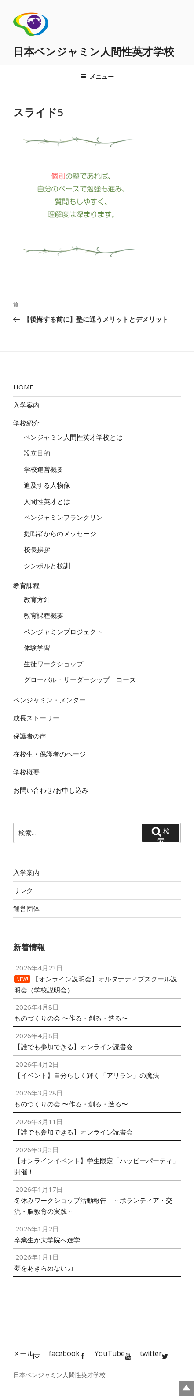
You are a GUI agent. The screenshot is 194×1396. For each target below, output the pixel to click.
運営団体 (26, 908)
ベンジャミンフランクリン (63, 517)
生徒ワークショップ (53, 663)
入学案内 (26, 404)
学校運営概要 (43, 469)
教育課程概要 (43, 615)
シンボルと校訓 (47, 565)
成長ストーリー (36, 717)
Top (186, 1388)
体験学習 (37, 647)
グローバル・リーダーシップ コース (80, 679)
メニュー (97, 76)
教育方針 (37, 599)
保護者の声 (29, 735)
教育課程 (26, 585)
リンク (23, 890)
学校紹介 (26, 423)
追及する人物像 (47, 485)
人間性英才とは (47, 501)
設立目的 (37, 452)
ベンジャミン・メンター (49, 699)
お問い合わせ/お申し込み (50, 790)
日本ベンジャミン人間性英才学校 (93, 51)
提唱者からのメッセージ (60, 533)
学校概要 (26, 772)
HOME (23, 386)
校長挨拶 (37, 549)
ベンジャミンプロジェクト (63, 631)
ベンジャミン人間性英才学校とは (73, 437)
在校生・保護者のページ (49, 753)
